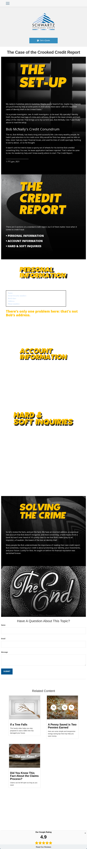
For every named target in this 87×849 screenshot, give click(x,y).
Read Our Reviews (43, 839)
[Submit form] (7, 671)
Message (4, 652)
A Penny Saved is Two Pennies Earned (62, 726)
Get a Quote (43, 40)
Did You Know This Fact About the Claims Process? (24, 775)
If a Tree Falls (18, 724)
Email (3, 639)
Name (3, 625)
